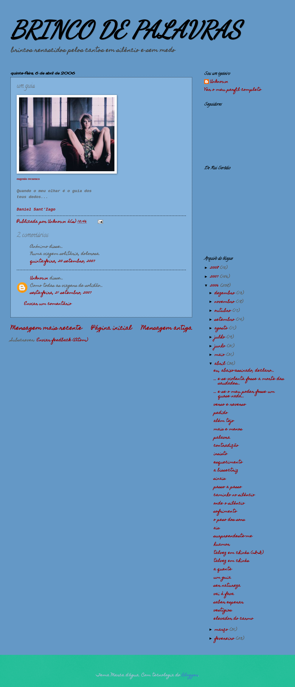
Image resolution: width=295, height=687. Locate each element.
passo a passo (228, 487)
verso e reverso (230, 405)
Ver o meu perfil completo (232, 90)
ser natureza (227, 586)
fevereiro (225, 639)
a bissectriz (226, 470)
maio (220, 355)
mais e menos (228, 429)
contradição (226, 446)
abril (221, 364)
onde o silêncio (229, 503)
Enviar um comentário (48, 304)
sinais (220, 479)
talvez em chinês (231, 561)
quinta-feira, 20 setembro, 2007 (62, 261)
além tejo (224, 421)
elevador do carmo (233, 619)
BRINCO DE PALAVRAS (125, 29)
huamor (222, 544)
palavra (222, 438)
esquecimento (228, 462)
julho (220, 337)
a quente (223, 569)
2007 (215, 277)
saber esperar (228, 602)
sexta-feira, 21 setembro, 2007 (60, 293)
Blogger (190, 675)
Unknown (39, 278)
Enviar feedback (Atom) (62, 340)
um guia (222, 578)
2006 (215, 286)
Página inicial (111, 328)
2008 (215, 268)
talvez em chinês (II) (238, 553)
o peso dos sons (229, 520)
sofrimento (225, 511)
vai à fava (224, 594)
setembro (225, 320)
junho (221, 346)
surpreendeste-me (233, 536)
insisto (220, 454)
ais (217, 528)
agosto (222, 328)
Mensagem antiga (166, 328)
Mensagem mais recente (46, 328)
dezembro (225, 293)
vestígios (223, 610)
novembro (225, 302)
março (222, 630)
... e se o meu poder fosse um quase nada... (244, 394)
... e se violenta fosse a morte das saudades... (249, 381)
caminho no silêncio (234, 495)
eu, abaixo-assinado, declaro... (244, 371)
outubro (223, 311)
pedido (221, 413)
